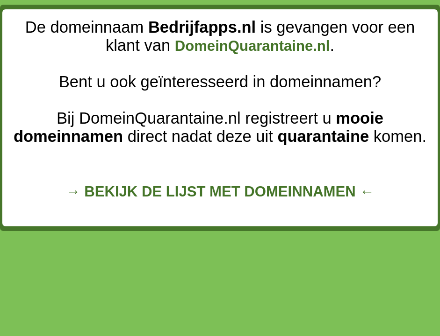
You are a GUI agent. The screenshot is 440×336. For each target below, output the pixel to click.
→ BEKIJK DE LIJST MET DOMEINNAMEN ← (220, 191)
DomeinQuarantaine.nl (252, 46)
